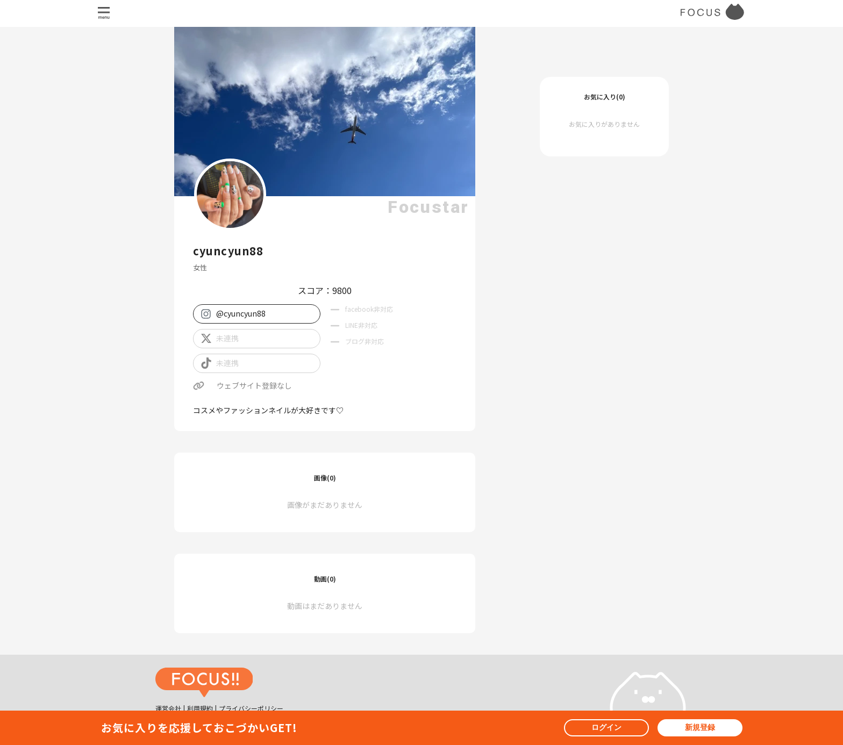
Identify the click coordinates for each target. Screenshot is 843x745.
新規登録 (700, 727)
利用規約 (200, 708)
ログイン (606, 727)
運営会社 (168, 708)
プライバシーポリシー (251, 708)
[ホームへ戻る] (204, 684)
